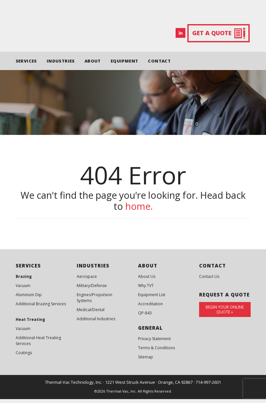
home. (139, 210)
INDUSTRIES (61, 65)
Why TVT (146, 290)
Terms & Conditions (156, 352)
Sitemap (145, 361)
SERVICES (26, 65)
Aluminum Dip (29, 299)
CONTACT (159, 65)
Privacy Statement (154, 343)
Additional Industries (96, 323)
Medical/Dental (90, 314)
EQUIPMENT (124, 65)
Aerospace (87, 280)
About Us (146, 280)
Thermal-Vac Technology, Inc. (73, 386)
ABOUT (93, 65)
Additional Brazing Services (41, 308)
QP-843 (145, 317)
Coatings (24, 357)
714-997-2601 (208, 386)
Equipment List (151, 299)
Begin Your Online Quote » (225, 314)
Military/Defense (92, 290)
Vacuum (23, 290)
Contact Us (209, 280)
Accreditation (150, 308)
